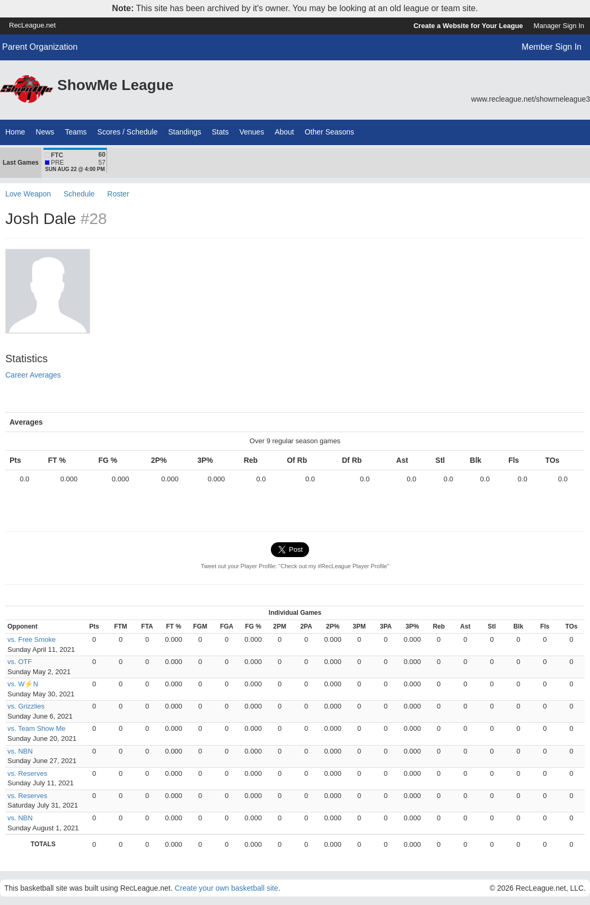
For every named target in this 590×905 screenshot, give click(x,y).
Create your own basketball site (226, 888)
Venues (251, 132)
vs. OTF (19, 662)
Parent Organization (39, 46)
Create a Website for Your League (468, 26)
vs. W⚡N (22, 684)
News (45, 132)
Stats (220, 132)
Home (15, 132)
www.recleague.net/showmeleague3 (530, 99)
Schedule (79, 194)
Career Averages (33, 375)
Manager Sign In (559, 26)
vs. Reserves (27, 773)
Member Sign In (552, 46)
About (284, 132)
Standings (184, 132)
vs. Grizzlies (26, 706)
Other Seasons (329, 132)
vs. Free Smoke (31, 639)
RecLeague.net (32, 25)
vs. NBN (20, 751)
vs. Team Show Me (36, 728)
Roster (118, 194)
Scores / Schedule (128, 132)
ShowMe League (115, 85)
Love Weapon (28, 194)
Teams (75, 132)
